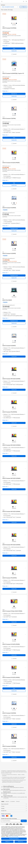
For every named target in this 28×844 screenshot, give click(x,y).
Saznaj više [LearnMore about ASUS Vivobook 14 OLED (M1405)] (14, 655)
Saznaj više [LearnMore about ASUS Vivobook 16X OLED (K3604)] (14, 522)
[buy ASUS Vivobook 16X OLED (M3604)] (11, 478)
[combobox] (10, 7)
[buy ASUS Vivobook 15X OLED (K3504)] (11, 545)
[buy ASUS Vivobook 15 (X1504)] (9, 208)
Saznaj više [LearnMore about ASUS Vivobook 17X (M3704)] (14, 422)
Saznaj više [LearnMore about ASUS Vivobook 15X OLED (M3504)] (14, 456)
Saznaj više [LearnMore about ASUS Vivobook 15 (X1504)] (14, 230)
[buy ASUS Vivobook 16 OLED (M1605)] (11, 163)
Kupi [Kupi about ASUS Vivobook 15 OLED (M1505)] (14, 688)
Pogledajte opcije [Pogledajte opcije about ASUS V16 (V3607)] (14, 320)
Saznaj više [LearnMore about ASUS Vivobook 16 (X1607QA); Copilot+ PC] (14, 96)
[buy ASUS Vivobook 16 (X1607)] (9, 345)
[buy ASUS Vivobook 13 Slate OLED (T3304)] (12, 611)
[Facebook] (14, 825)
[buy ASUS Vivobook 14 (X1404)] (9, 713)
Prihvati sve (20, 841)
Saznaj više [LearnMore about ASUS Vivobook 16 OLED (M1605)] (14, 185)
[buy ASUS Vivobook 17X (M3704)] (9, 412)
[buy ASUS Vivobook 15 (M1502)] (9, 28)
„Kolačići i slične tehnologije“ (13, 836)
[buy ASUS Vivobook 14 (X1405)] (9, 746)
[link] (14, 1)
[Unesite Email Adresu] (10, 821)
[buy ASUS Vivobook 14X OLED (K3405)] (11, 379)
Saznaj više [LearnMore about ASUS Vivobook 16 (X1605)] (14, 277)
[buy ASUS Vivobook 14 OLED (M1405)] (11, 644)
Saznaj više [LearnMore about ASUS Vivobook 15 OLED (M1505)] (14, 690)
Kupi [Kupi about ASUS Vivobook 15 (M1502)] (14, 48)
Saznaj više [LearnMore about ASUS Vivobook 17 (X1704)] (14, 140)
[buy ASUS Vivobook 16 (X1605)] (9, 253)
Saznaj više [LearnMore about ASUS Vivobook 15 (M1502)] (14, 50)
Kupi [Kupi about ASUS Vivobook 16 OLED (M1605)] (14, 183)
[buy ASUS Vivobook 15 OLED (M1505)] (11, 677)
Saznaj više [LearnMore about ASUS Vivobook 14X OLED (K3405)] (14, 389)
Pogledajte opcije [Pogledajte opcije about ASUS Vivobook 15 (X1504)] (14, 228)
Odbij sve (7, 841)
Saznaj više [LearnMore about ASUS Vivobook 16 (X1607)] (14, 356)
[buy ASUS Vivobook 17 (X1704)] (9, 118)
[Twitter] (17, 825)
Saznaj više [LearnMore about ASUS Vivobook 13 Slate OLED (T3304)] (14, 622)
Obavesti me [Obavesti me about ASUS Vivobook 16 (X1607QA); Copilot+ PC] (14, 93)
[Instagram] (7, 825)
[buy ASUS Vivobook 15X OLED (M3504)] (11, 445)
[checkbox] (14, 54)
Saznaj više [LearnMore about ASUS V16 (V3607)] (14, 323)
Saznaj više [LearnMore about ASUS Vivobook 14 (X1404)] (14, 724)
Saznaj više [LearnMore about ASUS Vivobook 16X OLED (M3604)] (14, 489)
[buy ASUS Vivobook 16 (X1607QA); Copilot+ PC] (13, 73)
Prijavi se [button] (24, 820)
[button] (1, 1)
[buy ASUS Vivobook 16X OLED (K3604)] (11, 511)
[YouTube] (10, 825)
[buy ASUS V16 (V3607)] (7, 300)
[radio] (12, 23)
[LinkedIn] (21, 825)
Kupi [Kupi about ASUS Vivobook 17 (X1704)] (14, 137)
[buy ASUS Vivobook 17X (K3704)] (9, 578)
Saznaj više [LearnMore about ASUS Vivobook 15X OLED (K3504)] (14, 555)
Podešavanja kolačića (14, 838)
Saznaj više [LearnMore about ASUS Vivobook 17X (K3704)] (14, 588)
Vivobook (18, 801)
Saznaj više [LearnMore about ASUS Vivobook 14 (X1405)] (14, 757)
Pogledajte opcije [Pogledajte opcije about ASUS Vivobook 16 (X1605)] (14, 275)
